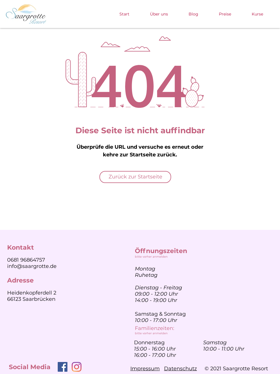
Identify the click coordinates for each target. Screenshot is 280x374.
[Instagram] (76, 367)
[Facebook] (62, 367)
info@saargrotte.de (32, 266)
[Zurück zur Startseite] (135, 177)
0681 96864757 (26, 260)
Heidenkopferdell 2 (31, 293)
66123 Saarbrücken (31, 299)
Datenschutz (180, 368)
